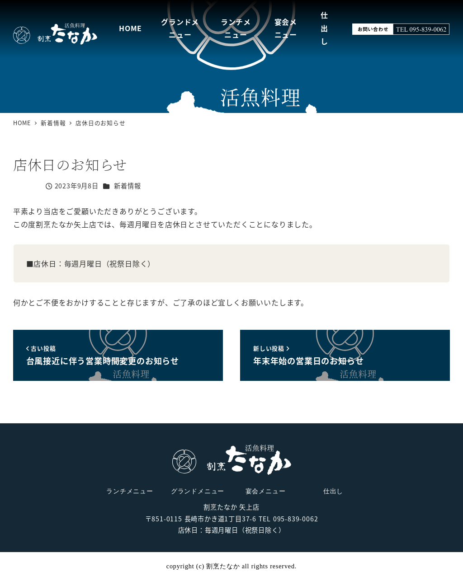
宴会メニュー (266, 491)
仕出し (333, 491)
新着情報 (127, 185)
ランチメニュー (129, 491)
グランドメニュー (197, 491)
